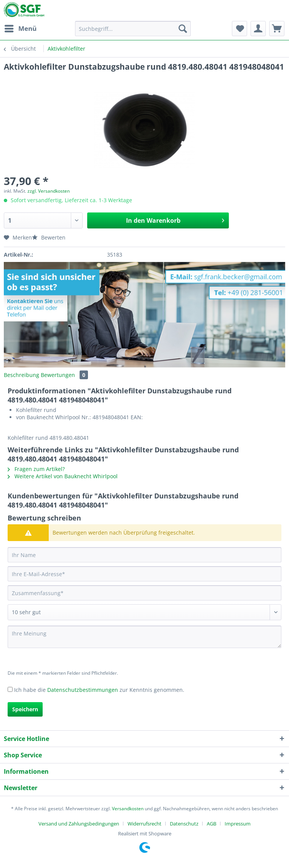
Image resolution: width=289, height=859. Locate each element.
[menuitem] (20, 28)
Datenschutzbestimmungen (82, 689)
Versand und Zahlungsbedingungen (78, 823)
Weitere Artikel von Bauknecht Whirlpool (63, 476)
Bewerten (48, 237)
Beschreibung (21, 374)
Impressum (238, 823)
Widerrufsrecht (144, 823)
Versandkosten (128, 808)
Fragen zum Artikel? (36, 469)
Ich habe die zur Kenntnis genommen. (99, 689)
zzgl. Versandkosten (48, 191)
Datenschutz (184, 823)
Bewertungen (64, 374)
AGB (211, 823)
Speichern (25, 709)
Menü (21, 27)
